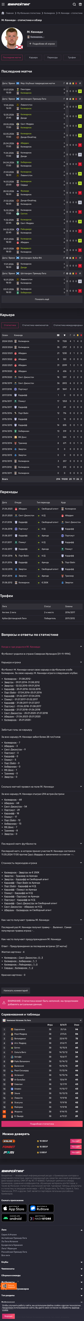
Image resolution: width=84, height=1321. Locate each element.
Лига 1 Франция (9, 1248)
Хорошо (8, 1316)
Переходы (53, 57)
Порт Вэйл (10, 692)
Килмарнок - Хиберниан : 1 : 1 (20, 961)
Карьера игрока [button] (11, 662)
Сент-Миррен (35, 854)
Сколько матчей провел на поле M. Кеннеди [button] (27, 786)
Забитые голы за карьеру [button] (16, 729)
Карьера (33, 57)
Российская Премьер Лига (14, 1252)
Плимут (8, 699)
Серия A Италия (9, 1235)
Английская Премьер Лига (14, 1238)
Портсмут (9, 706)
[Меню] (3, 4)
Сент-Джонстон (13, 713)
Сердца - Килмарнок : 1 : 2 (18, 968)
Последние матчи (12, 57)
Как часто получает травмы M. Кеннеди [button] (25, 919)
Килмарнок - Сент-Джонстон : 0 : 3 (23, 957)
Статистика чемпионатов (36, 325)
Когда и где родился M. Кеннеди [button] (20, 646)
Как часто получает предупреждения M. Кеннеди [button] (31, 939)
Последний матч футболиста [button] (18, 843)
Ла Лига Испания (9, 1241)
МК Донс (9, 770)
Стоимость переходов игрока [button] (19, 862)
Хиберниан (10, 766)
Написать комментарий (16, 990)
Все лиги (5, 1255)
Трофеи (73, 57)
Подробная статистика (42, 1124)
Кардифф (9, 689)
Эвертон (9, 682)
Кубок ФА (37, 258)
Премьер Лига (39, 99)
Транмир (9, 773)
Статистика (10, 325)
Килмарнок (10, 678)
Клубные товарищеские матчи (40, 83)
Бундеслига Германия (12, 1245)
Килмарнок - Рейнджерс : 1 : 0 (21, 964)
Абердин (9, 716)
